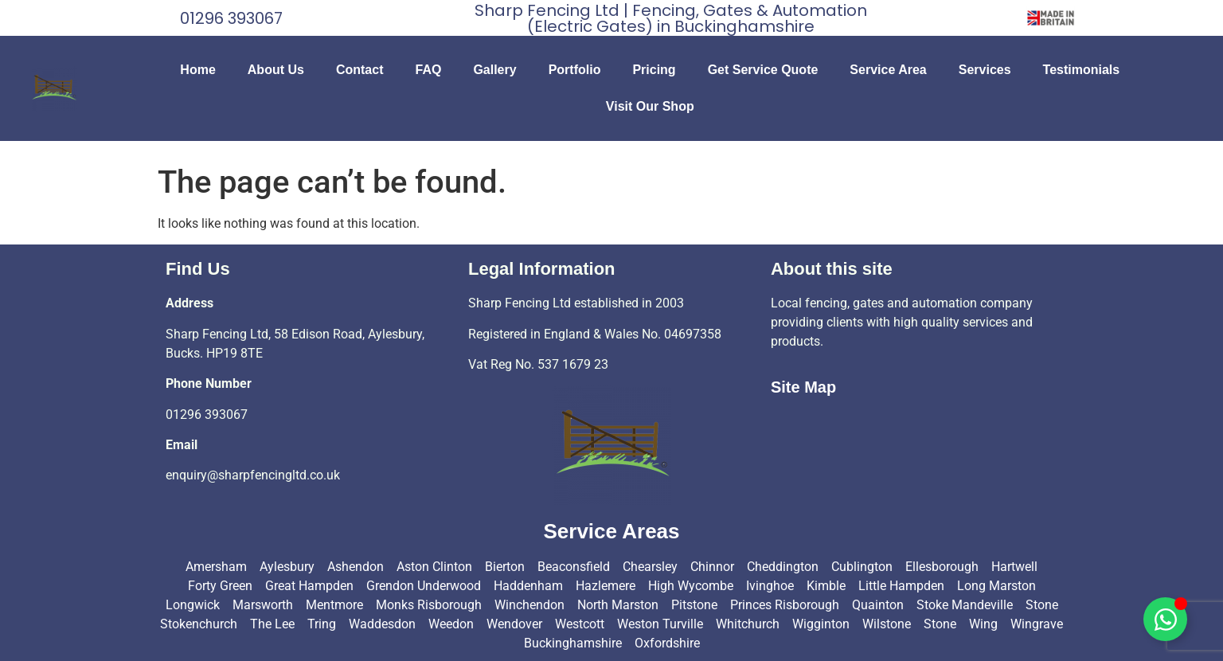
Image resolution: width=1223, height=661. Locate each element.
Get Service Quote (763, 69)
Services (985, 69)
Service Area (888, 69)
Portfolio (575, 69)
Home (197, 69)
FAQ (428, 69)
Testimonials (1081, 69)
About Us (276, 69)
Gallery (494, 69)
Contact (360, 69)
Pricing (653, 69)
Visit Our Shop (650, 106)
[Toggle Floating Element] (1165, 619)
